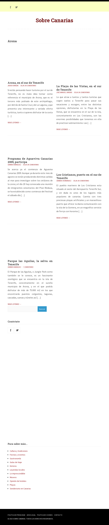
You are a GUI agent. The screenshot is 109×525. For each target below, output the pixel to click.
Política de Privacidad (16, 515)
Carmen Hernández (63, 181)
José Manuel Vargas (64, 92)
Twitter (16, 7)
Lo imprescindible (17, 473)
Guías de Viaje (16, 462)
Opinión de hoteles (18, 481)
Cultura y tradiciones (19, 451)
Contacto (58, 515)
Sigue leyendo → (14, 123)
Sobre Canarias (54, 20)
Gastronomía (15, 458)
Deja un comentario (28, 86)
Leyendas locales (17, 469)
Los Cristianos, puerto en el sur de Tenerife (78, 176)
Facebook (10, 7)
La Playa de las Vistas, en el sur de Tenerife (78, 87)
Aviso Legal (31, 515)
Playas (12, 485)
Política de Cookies (45, 515)
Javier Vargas (13, 86)
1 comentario (28, 267)
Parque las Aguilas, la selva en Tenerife (30, 262)
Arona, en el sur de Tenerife (26, 82)
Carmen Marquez (14, 165)
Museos (13, 477)
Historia (13, 466)
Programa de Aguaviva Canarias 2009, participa (30, 160)
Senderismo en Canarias (20, 488)
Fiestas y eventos (17, 454)
